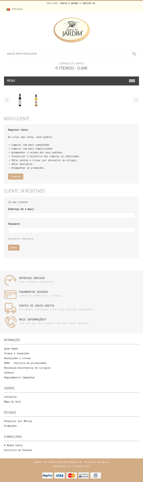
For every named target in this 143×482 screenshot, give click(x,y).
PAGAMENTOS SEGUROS (33, 292)
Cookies (9, 373)
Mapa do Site (12, 402)
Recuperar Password (20, 239)
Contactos (10, 397)
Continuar (15, 176)
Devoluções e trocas (17, 358)
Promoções (10, 426)
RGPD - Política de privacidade (25, 363)
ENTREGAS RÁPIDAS (32, 278)
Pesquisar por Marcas (18, 421)
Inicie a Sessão (69, 3)
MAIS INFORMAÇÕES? (32, 320)
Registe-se (89, 3)
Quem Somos (11, 349)
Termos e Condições (16, 354)
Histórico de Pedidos (18, 450)
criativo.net (81, 466)
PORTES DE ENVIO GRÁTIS (36, 306)
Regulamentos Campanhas (19, 378)
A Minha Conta (13, 446)
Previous (7, 100)
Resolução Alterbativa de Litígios (27, 368)
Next (136, 100)
